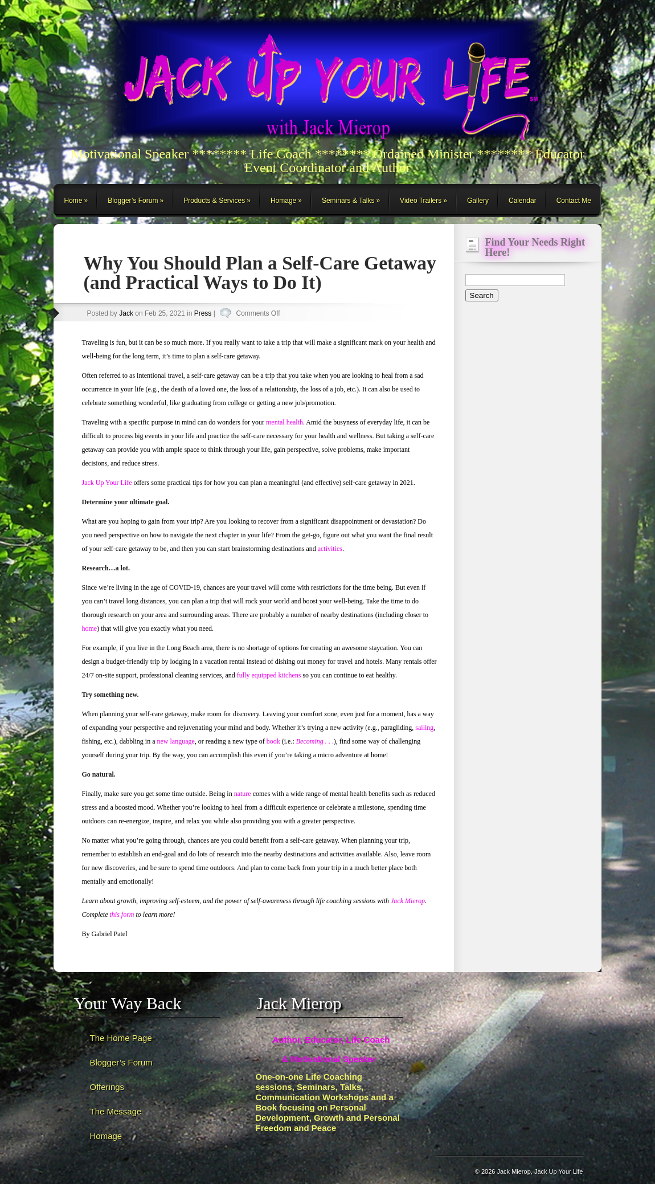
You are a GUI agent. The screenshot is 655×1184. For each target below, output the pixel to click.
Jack (126, 313)
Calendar (523, 201)
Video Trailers (420, 201)
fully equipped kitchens (269, 675)
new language (175, 741)
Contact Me (573, 201)
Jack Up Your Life (107, 483)
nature (242, 794)
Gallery (478, 201)
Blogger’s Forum (133, 201)
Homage (283, 201)
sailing (424, 728)
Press (203, 313)
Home (73, 201)
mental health (284, 422)
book (273, 741)
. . (315, 741)
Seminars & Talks (348, 201)
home (89, 628)
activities (330, 549)
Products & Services (214, 201)
